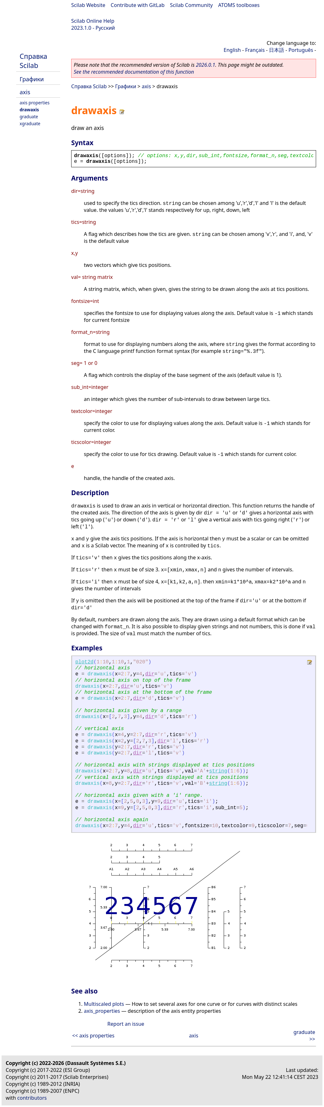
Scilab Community (191, 5)
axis (25, 92)
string (218, 771)
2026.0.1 (205, 64)
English (232, 49)
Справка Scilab (33, 61)
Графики (32, 79)
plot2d (84, 662)
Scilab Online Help (92, 20)
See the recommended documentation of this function (134, 71)
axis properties (35, 103)
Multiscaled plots (104, 1003)
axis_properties (102, 1010)
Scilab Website (88, 5)
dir (149, 674)
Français (255, 49)
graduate (29, 117)
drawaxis (29, 110)
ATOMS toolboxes (239, 5)
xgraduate (30, 123)
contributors (32, 1097)
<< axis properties (93, 1035)
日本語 (276, 49)
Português (301, 49)
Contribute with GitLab (138, 5)
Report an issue (125, 1023)
